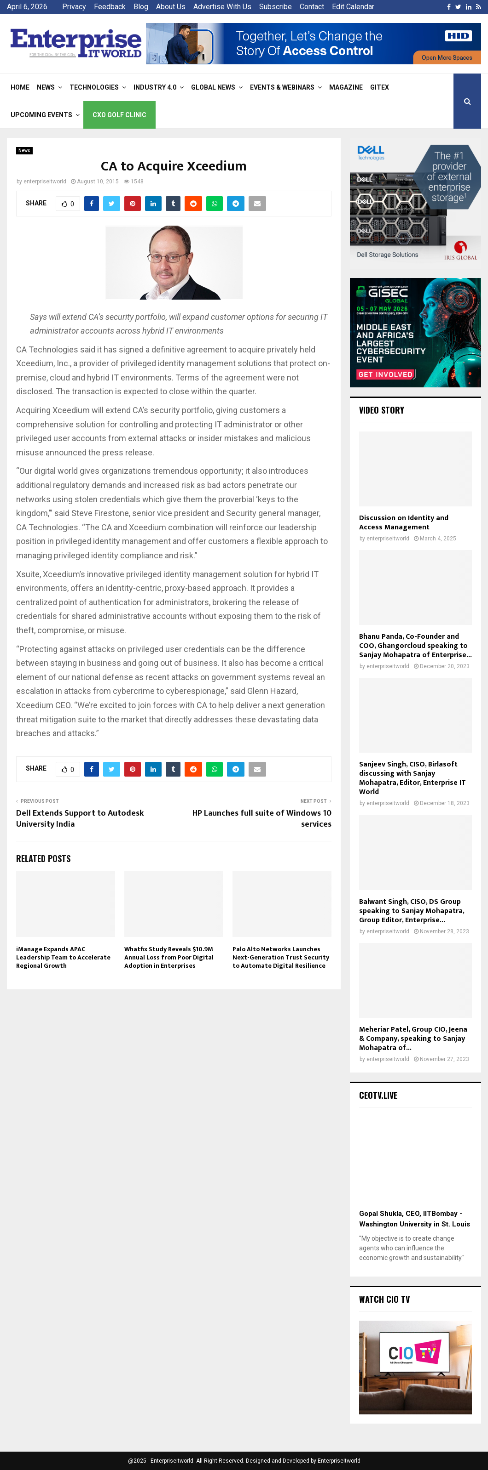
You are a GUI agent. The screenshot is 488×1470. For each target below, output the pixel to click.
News (46, 87)
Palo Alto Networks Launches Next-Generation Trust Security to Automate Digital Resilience (280, 957)
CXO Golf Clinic (119, 115)
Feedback (110, 6)
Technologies (94, 87)
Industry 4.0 (155, 87)
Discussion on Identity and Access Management (403, 523)
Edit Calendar (353, 6)
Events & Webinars (282, 87)
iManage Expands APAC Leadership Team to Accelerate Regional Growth (63, 957)
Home (20, 87)
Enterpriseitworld (339, 1461)
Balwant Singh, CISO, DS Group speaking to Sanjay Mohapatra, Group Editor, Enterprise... (411, 911)
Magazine (346, 87)
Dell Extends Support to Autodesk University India (80, 818)
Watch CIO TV (384, 1299)
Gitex (379, 87)
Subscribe (275, 6)
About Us (171, 6)
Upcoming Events (41, 115)
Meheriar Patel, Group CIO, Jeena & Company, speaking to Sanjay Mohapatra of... (413, 1038)
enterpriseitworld (44, 181)
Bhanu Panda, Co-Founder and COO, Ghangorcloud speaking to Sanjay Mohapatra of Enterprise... (415, 645)
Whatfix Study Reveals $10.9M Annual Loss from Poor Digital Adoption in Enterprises (169, 957)
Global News (213, 87)
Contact (312, 6)
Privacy (74, 6)
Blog (141, 6)
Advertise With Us (222, 6)
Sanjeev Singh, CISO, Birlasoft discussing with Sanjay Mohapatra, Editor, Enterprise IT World (412, 778)
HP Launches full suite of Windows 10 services (261, 818)
